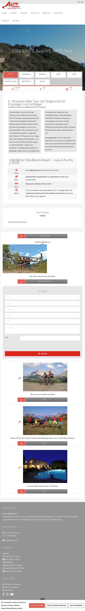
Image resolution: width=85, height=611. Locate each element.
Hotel (74, 74)
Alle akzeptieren (36, 605)
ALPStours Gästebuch (13, 584)
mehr (32, 400)
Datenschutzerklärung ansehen (11, 608)
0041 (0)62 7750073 (12, 556)
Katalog (5, 21)
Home (4, 13)
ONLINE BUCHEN (34, 236)
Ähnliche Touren (11, 81)
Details (10, 74)
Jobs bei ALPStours (12, 587)
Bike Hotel (58, 13)
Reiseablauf (26, 74)
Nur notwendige (76, 605)
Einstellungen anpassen (56, 605)
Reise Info (35, 13)
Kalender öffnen (34, 281)
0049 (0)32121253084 (13, 571)
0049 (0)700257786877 (13, 565)
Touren (13, 13)
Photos (42, 81)
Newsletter (9, 590)
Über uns (46, 13)
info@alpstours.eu (11, 540)
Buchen (16, 21)
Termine (23, 13)
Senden (42, 354)
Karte (58, 74)
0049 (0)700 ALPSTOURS (14, 568)
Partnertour (26, 81)
